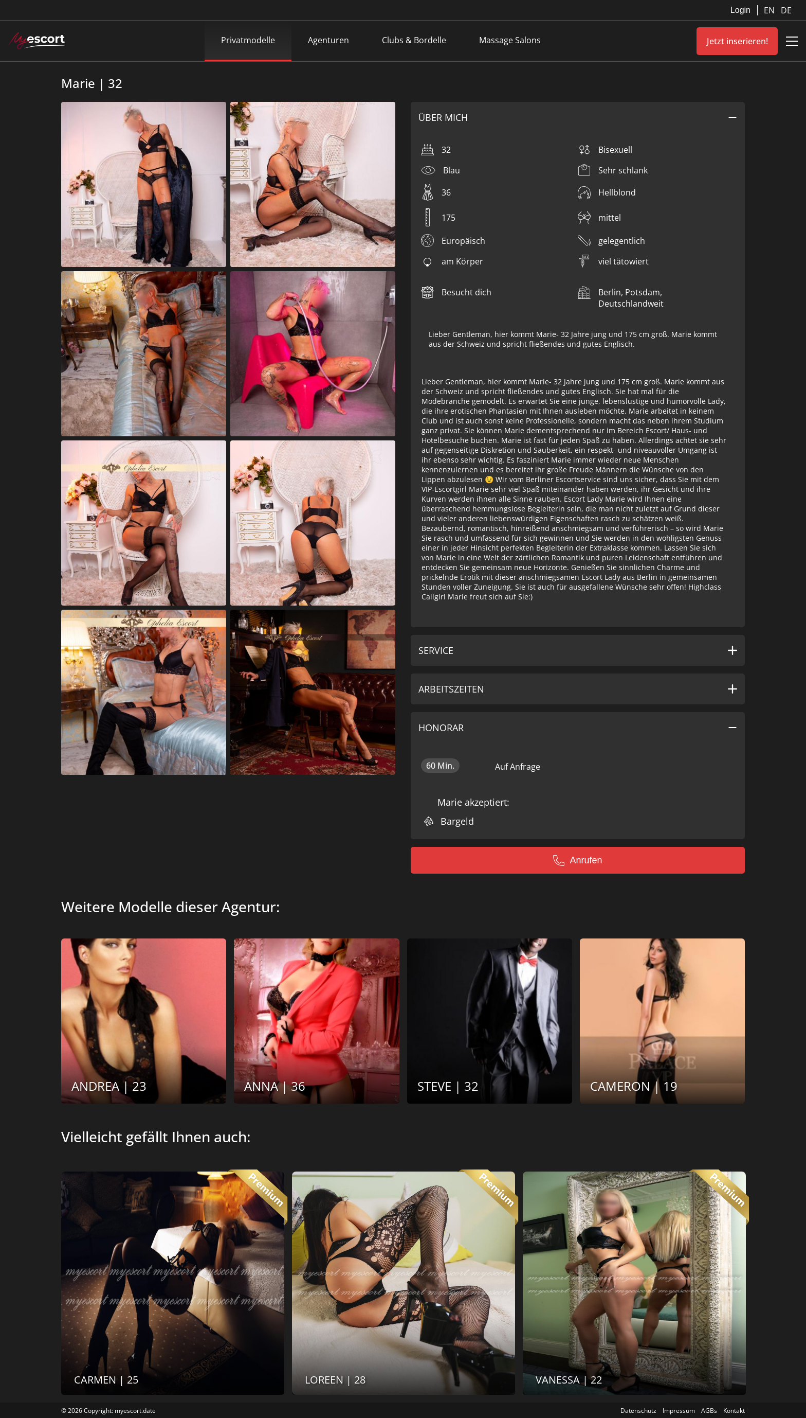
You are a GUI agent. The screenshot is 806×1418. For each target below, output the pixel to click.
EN (770, 10)
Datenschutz (638, 1410)
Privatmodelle (248, 40)
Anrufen (577, 860)
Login (740, 10)
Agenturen (328, 40)
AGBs (709, 1410)
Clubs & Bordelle (414, 40)
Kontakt (734, 1410)
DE (786, 10)
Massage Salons (510, 40)
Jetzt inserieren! (737, 41)
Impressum (679, 1410)
